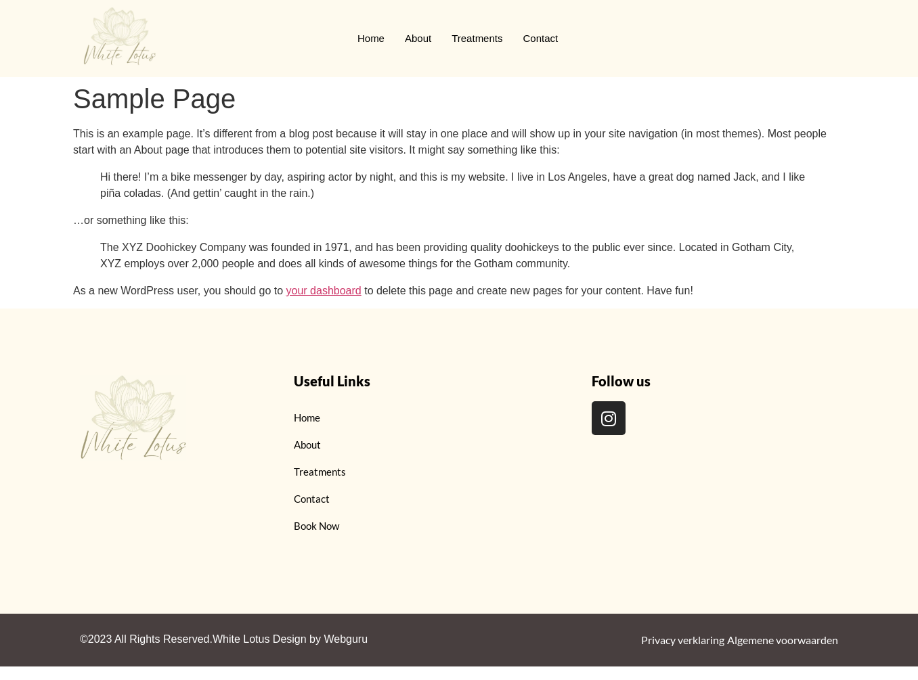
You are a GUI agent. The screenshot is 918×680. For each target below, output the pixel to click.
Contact (540, 38)
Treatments (477, 38)
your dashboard (324, 290)
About (418, 38)
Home (371, 38)
